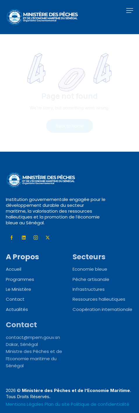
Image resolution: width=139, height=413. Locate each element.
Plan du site (57, 404)
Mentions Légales (25, 404)
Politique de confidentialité (100, 404)
